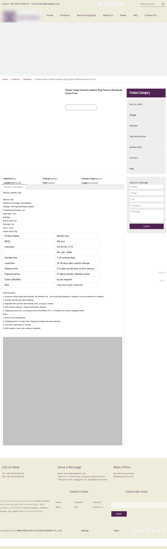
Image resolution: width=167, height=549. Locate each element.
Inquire (81, 107)
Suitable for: (9, 183)
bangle (3, 511)
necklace (43, 508)
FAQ (76, 507)
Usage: (85, 183)
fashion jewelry (43, 501)
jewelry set (17, 511)
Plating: (46, 178)
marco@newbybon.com (49, 3)
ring (9, 511)
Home (58, 502)
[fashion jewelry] (151, 4)
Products (78, 502)
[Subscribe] (119, 514)
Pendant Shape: (89, 178)
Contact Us (98, 507)
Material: (8, 178)
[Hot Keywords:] (163, 4)
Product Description (13, 187)
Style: (45, 183)
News (58, 507)
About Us (97, 502)
